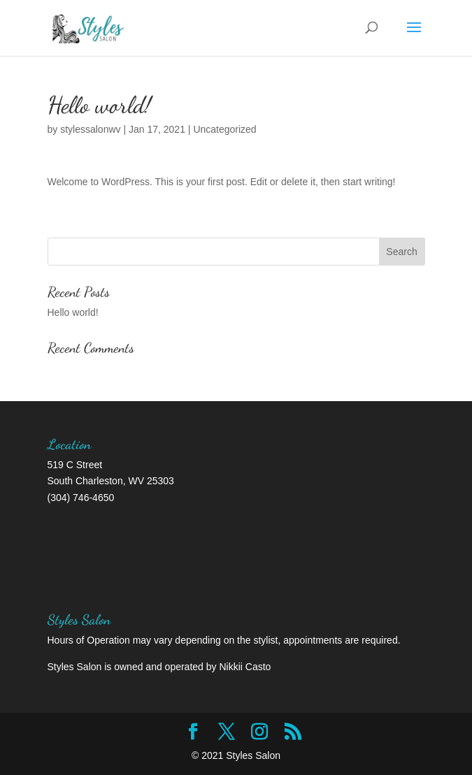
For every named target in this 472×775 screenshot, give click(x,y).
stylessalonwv (90, 129)
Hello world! (73, 312)
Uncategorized (224, 129)
